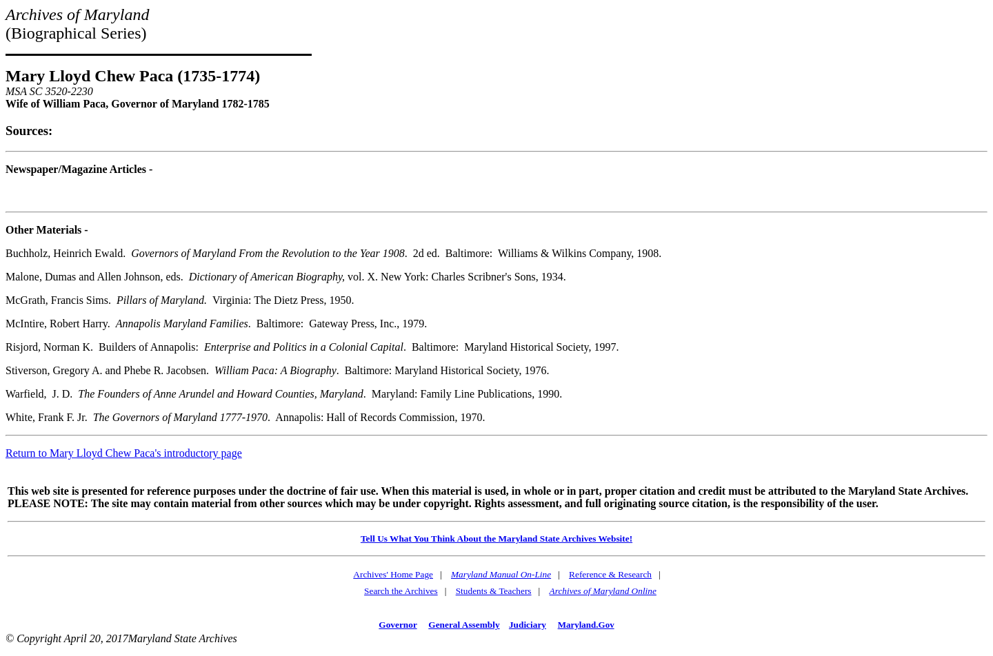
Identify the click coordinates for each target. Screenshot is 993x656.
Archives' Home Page (393, 574)
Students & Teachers (494, 591)
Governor (398, 624)
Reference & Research (610, 574)
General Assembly (463, 624)
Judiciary (527, 624)
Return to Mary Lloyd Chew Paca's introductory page (124, 453)
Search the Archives (401, 591)
